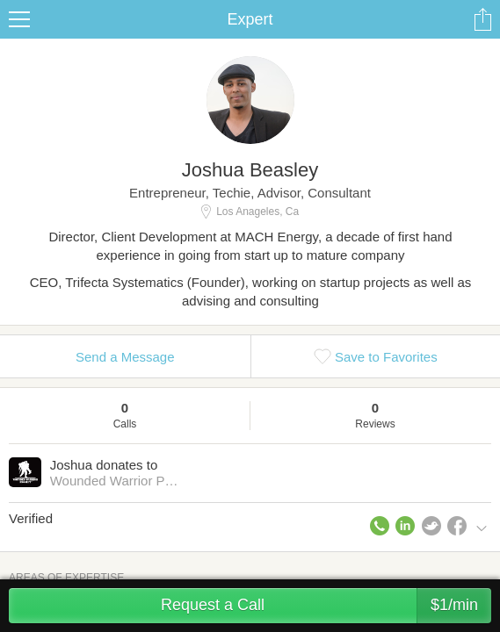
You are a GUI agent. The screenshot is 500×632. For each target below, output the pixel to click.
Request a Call (326, 605)
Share (482, 19)
